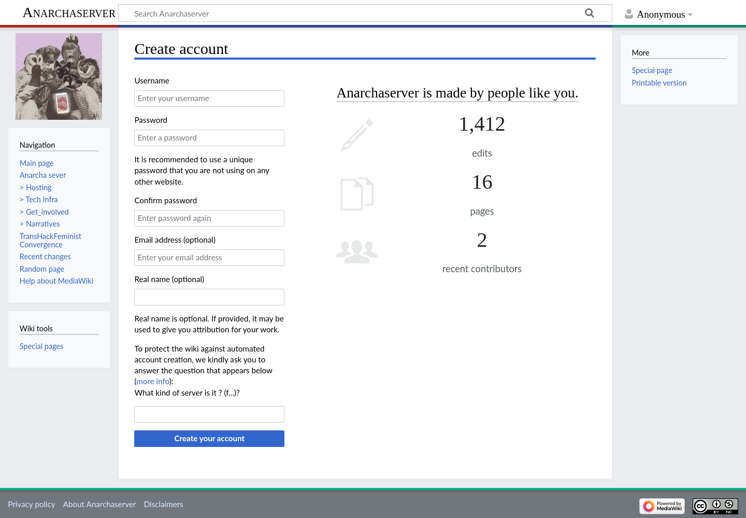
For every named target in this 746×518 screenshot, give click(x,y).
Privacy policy (31, 504)
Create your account (209, 438)
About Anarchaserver (99, 504)
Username (151, 80)
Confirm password (165, 200)
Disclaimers (163, 504)
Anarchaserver (69, 12)
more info (152, 381)
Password (150, 119)
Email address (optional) (175, 239)
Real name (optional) (169, 279)
